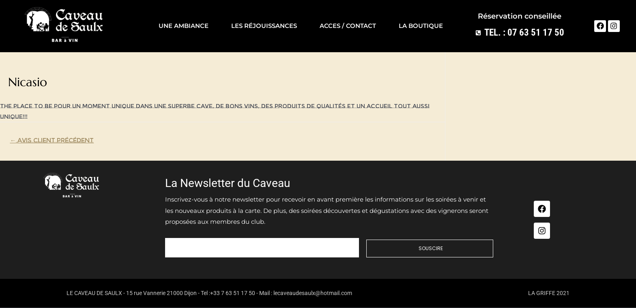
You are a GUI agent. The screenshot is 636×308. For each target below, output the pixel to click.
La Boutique (421, 26)
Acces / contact (348, 26)
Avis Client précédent (52, 140)
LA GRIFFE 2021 (548, 293)
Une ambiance (183, 26)
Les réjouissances (264, 26)
